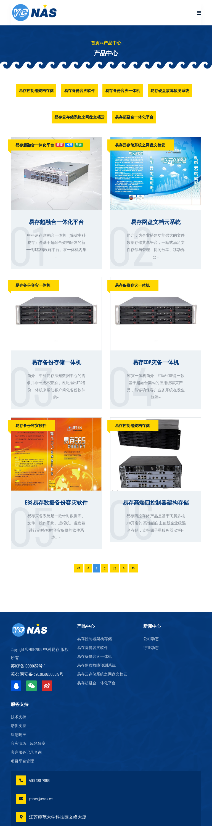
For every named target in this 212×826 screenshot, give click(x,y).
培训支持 (18, 726)
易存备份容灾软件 (79, 90)
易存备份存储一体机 (56, 362)
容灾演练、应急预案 (28, 743)
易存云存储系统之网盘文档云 (79, 117)
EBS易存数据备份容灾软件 (56, 502)
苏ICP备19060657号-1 (28, 665)
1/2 (114, 568)
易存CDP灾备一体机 (155, 362)
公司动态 (151, 639)
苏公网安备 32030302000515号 (37, 674)
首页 (95, 42)
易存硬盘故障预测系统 (169, 90)
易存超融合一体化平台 (134, 117)
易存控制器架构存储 (36, 90)
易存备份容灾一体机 (122, 90)
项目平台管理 (22, 761)
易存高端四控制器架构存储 (156, 502)
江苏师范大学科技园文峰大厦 (51, 817)
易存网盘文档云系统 (156, 221)
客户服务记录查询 (26, 752)
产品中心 (112, 42)
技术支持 (18, 717)
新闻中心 (152, 626)
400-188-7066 (33, 780)
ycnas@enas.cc (34, 799)
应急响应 (18, 735)
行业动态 (151, 648)
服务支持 (19, 704)
